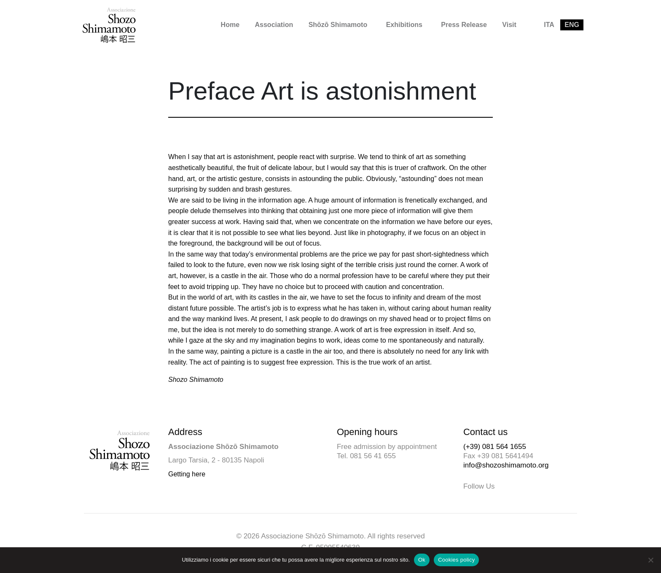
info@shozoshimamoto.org (505, 465)
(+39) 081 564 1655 (494, 447)
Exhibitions (404, 24)
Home (230, 24)
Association (274, 24)
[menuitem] (230, 25)
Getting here (186, 474)
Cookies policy (456, 560)
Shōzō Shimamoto (338, 24)
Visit (509, 24)
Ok (421, 560)
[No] (650, 560)
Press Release (464, 24)
